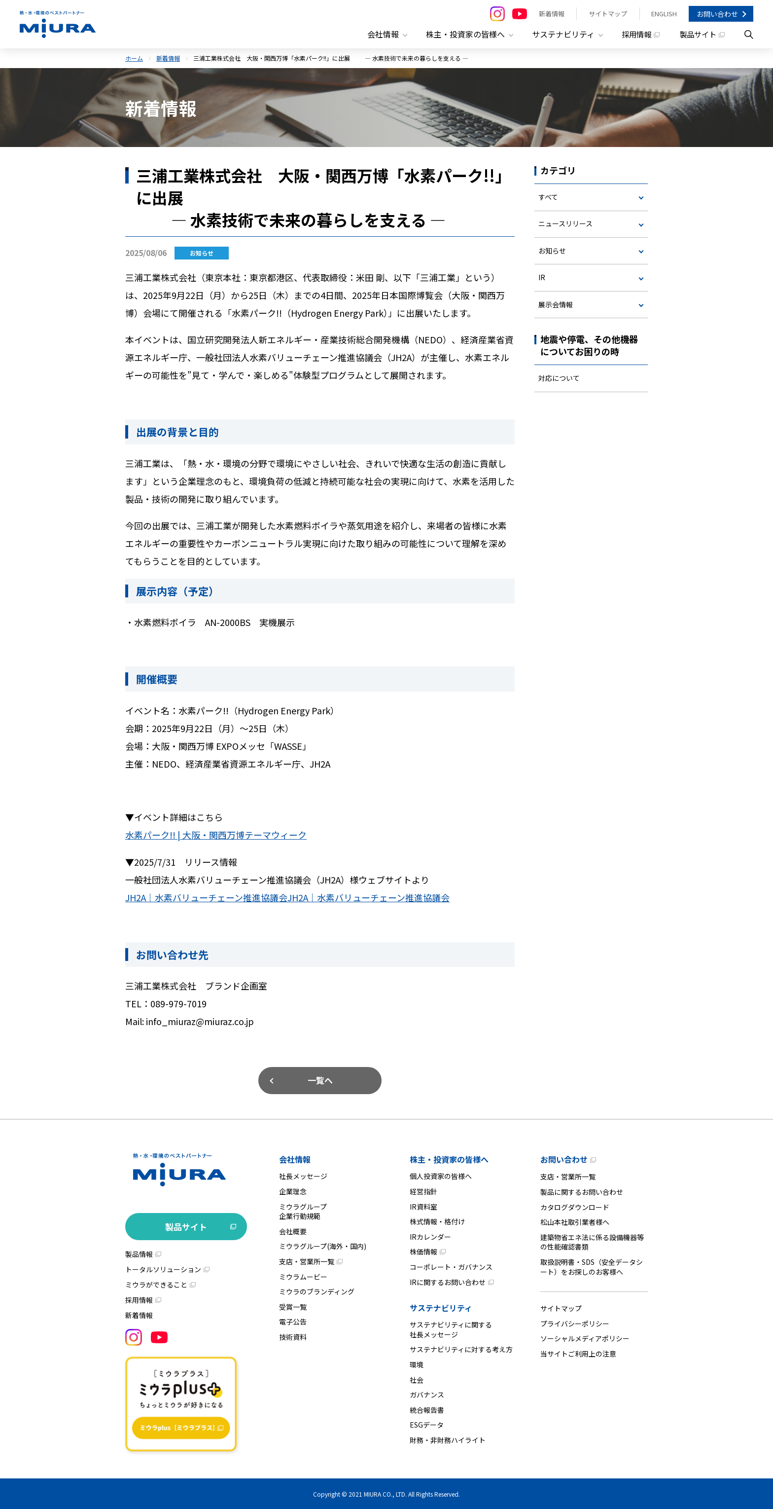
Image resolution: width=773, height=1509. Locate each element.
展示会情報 (555, 304)
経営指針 (423, 1190)
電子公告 (293, 1320)
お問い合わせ (717, 14)
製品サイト (696, 34)
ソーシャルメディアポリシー (585, 1337)
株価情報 (423, 1250)
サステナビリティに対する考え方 (461, 1348)
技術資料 (293, 1336)
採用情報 (633, 34)
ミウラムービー (303, 1275)
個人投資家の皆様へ (441, 1175)
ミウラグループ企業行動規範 (303, 1210)
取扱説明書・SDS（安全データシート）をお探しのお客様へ (591, 1266)
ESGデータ (427, 1424)
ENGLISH (664, 13)
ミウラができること (156, 1283)
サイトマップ (608, 13)
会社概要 (293, 1230)
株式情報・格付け (437, 1220)
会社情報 (295, 1158)
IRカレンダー (430, 1236)
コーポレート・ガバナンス (451, 1266)
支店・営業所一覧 (306, 1260)
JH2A (206, 896)
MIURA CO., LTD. (385, 1493)
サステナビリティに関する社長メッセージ (451, 1328)
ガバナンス (427, 1394)
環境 (416, 1363)
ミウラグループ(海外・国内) (322, 1245)
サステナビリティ (441, 1307)
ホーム (134, 58)
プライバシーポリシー (574, 1322)
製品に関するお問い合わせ (581, 1191)
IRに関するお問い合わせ (448, 1281)
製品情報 (139, 1253)
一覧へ (320, 1079)
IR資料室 (423, 1205)
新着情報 (551, 13)
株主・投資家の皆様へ (449, 1158)
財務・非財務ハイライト (448, 1439)
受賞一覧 (293, 1306)
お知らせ (552, 251)
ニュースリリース (565, 223)
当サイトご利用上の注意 (578, 1353)
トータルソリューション (163, 1268)
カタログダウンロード (574, 1206)
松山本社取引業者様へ (574, 1221)
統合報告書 (427, 1408)
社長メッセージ (303, 1175)
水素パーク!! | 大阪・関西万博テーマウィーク (216, 834)
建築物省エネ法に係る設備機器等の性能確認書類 (592, 1241)
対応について (559, 378)
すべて (548, 197)
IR (541, 278)
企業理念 (293, 1190)
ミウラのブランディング (316, 1290)
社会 (416, 1378)
